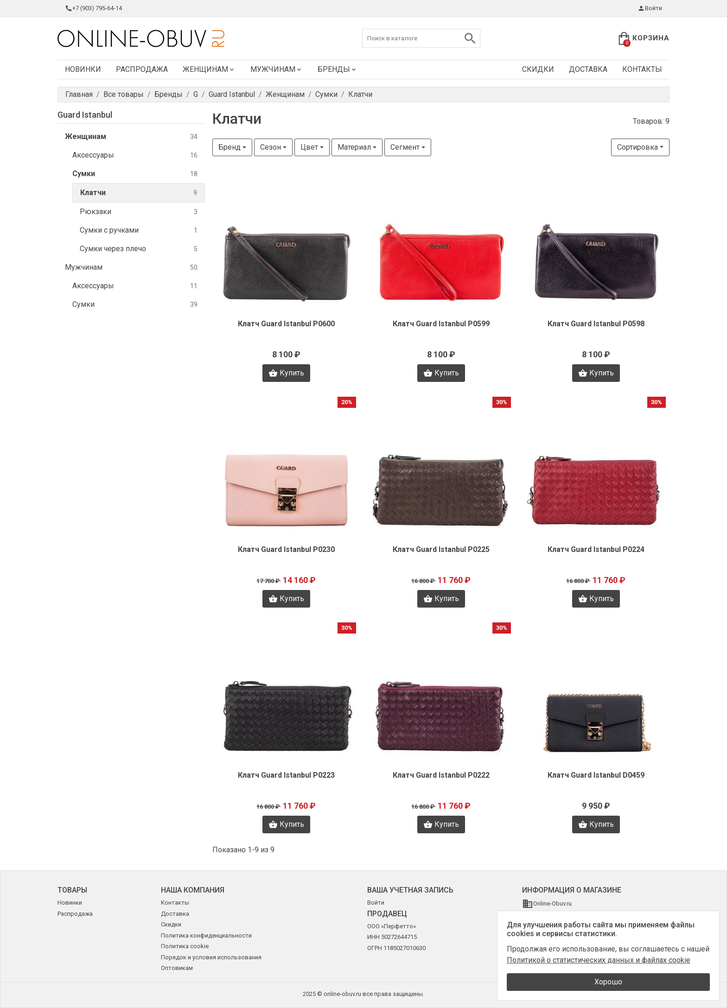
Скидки (538, 69)
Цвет (309, 147)
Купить (286, 373)
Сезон (270, 147)
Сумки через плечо (139, 249)
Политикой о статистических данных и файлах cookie (598, 960)
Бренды (337, 69)
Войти (650, 8)
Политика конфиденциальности (206, 935)
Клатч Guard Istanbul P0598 (596, 323)
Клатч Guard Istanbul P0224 (596, 549)
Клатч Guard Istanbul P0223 (286, 775)
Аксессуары (135, 155)
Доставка (588, 69)
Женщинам (209, 69)
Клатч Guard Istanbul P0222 (441, 775)
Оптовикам (177, 967)
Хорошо (608, 981)
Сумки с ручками (139, 230)
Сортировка (637, 147)
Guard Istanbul (84, 115)
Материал (354, 147)
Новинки (83, 69)
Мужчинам (276, 69)
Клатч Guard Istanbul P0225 (441, 549)
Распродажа (142, 69)
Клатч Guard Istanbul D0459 (596, 775)
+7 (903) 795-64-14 (93, 8)
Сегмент (405, 147)
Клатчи (138, 193)
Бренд (229, 147)
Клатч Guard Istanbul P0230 (286, 549)
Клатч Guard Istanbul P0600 (286, 323)
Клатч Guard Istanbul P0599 (441, 323)
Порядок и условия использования (211, 957)
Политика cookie (185, 946)
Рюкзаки (139, 212)
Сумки (135, 174)
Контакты (642, 69)
